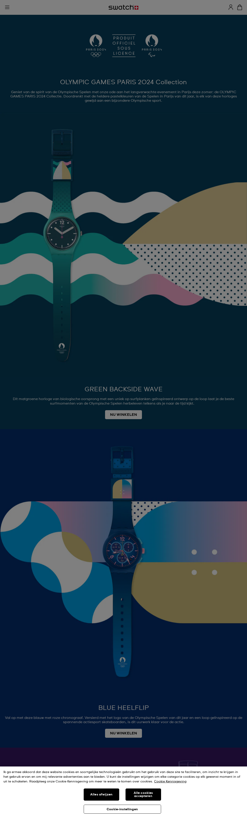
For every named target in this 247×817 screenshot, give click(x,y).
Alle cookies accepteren (143, 794)
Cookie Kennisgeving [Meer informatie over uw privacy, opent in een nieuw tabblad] (170, 781)
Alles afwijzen (101, 794)
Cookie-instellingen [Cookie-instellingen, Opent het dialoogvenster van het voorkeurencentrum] (122, 809)
